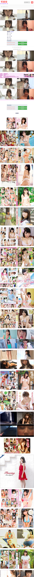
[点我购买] (12, 31)
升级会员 (22, 44)
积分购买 (22, 42)
